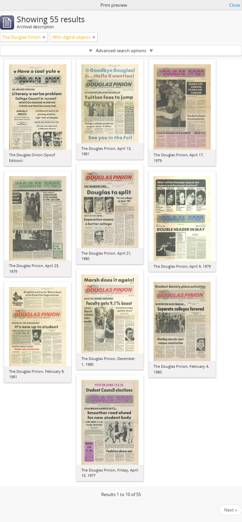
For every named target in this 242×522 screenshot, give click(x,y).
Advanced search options (121, 50)
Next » (230, 510)
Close (234, 5)
